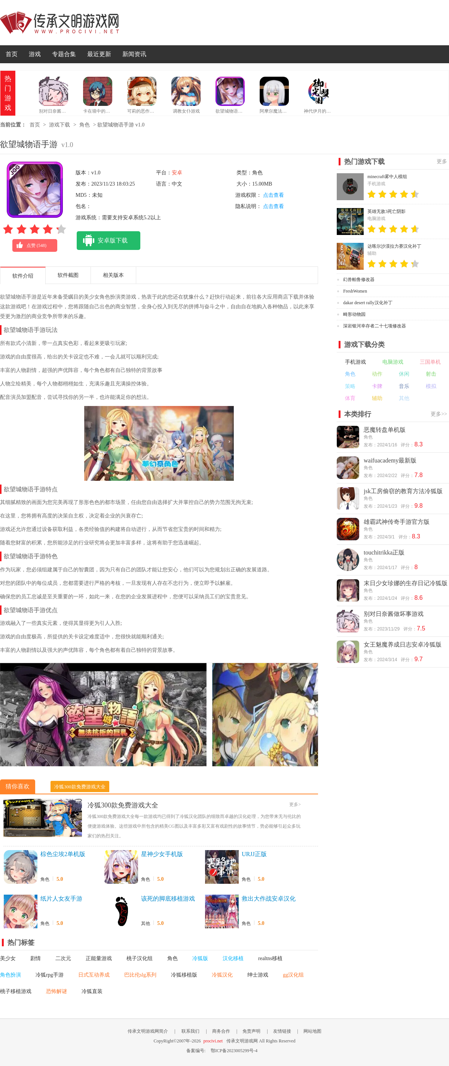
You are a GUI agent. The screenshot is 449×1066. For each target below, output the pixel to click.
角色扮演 (10, 975)
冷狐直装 (92, 991)
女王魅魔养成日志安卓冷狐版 (403, 644)
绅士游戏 (257, 975)
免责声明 (251, 1031)
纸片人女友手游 (61, 898)
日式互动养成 (94, 975)
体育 (350, 398)
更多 (442, 161)
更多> (295, 804)
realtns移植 (270, 958)
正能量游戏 (99, 958)
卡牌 (377, 386)
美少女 (8, 958)
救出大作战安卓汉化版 (269, 899)
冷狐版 (200, 958)
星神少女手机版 (162, 854)
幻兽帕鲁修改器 (359, 279)
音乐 (404, 386)
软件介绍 (22, 276)
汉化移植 (233, 958)
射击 (431, 374)
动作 (377, 374)
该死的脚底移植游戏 (168, 898)
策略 (350, 386)
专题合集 (64, 54)
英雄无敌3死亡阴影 (386, 211)
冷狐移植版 (184, 975)
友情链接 (282, 1031)
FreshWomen (355, 291)
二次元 (63, 958)
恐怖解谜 (56, 991)
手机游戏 (355, 362)
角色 (84, 125)
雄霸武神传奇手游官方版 (397, 522)
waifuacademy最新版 (390, 460)
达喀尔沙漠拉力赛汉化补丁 (394, 246)
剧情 (35, 958)
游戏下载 (59, 125)
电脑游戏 (392, 362)
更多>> (439, 414)
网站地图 (312, 1031)
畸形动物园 (354, 314)
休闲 (404, 374)
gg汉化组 (293, 975)
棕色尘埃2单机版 (62, 854)
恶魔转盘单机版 (385, 430)
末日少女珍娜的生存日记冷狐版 (406, 583)
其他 (145, 923)
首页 (12, 54)
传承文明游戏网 (59, 22)
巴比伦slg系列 (140, 975)
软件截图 (68, 275)
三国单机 (430, 362)
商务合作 (221, 1031)
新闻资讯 (134, 54)
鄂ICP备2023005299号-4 (234, 1050)
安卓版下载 (102, 240)
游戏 (35, 54)
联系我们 (190, 1031)
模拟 (431, 386)
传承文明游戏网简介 (148, 1031)
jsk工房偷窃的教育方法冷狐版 (403, 491)
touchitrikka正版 (384, 552)
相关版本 (113, 275)
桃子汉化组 (139, 958)
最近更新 (99, 54)
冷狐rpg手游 (50, 975)
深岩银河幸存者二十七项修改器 (374, 326)
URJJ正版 (254, 854)
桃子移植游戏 (15, 991)
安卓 (177, 172)
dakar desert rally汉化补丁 (367, 302)
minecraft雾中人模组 (387, 176)
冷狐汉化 (222, 975)
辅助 (377, 398)
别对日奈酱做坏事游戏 (394, 614)
